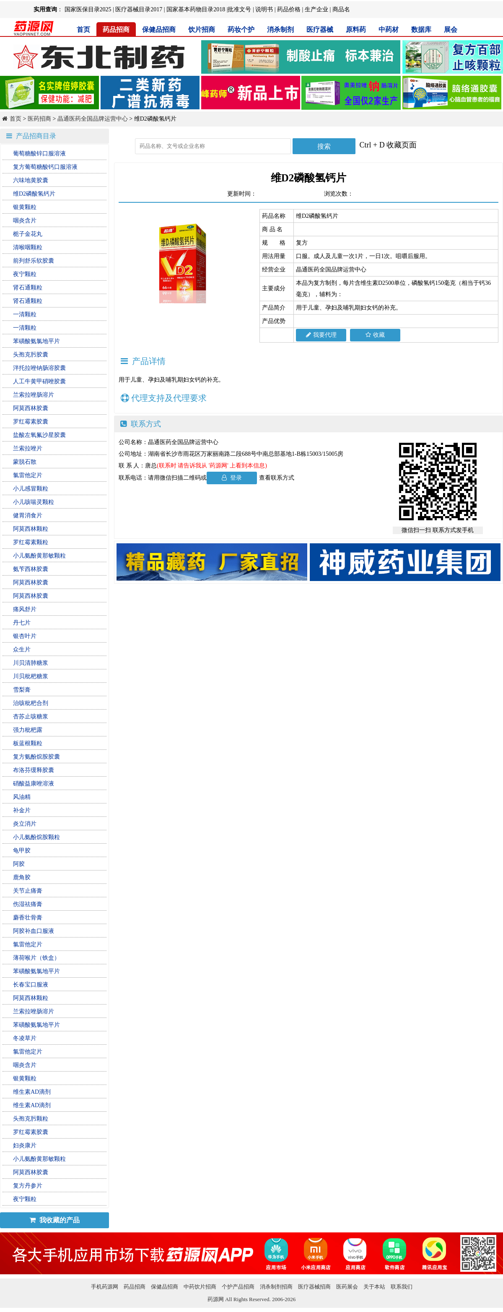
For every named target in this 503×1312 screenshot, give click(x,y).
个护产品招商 (238, 1287)
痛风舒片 (24, 609)
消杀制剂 (280, 29)
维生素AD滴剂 (32, 1092)
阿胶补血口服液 (33, 931)
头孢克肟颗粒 (30, 1119)
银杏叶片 (24, 636)
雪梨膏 (22, 690)
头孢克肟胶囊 (30, 354)
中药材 (389, 29)
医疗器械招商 (314, 1287)
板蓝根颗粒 (27, 743)
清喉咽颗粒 (27, 247)
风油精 (22, 797)
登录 (232, 478)
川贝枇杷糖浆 (30, 676)
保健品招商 (159, 29)
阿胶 (19, 864)
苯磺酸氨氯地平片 (36, 341)
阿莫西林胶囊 (30, 408)
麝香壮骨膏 (27, 917)
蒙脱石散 (24, 462)
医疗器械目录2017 (138, 9)
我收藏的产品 (54, 1220)
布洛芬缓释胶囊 (33, 770)
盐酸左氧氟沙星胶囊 (39, 435)
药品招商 (116, 29)
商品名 (341, 9)
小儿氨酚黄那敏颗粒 (39, 556)
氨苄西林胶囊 (30, 569)
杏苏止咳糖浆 (30, 716)
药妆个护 (241, 29)
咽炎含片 (24, 220)
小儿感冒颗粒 (30, 489)
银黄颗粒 (24, 207)
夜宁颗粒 (24, 274)
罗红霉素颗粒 (30, 542)
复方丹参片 (27, 1186)
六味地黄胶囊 (30, 180)
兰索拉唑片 (27, 448)
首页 (83, 29)
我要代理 (321, 335)
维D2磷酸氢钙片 (34, 194)
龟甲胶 (22, 850)
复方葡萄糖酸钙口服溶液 (45, 167)
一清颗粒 (24, 314)
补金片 (22, 810)
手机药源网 (104, 1287)
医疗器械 (319, 29)
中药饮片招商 (200, 1287)
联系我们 (401, 1287)
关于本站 (374, 1287)
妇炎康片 (24, 1145)
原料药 (356, 29)
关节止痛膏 (27, 891)
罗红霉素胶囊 (30, 421)
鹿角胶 (22, 877)
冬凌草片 (24, 1038)
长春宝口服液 (30, 984)
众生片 (22, 649)
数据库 (421, 29)
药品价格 (289, 9)
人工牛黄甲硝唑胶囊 (39, 381)
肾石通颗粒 (27, 287)
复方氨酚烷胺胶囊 (36, 757)
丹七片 (22, 623)
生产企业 (316, 9)
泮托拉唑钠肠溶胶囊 (39, 368)
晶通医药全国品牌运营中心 (92, 119)
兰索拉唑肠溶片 (33, 395)
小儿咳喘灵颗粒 (33, 502)
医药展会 (347, 1287)
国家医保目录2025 (88, 9)
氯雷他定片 (27, 475)
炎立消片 (24, 824)
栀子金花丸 (27, 234)
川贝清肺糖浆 (30, 663)
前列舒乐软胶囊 (33, 261)
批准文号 (239, 9)
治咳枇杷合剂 (30, 703)
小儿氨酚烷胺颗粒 (36, 837)
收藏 (375, 335)
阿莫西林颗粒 (30, 529)
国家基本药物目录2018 (195, 9)
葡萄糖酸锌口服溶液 (39, 153)
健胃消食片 (27, 515)
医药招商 (39, 119)
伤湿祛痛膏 (27, 904)
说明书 (264, 9)
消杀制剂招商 (276, 1287)
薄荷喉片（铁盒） (36, 958)
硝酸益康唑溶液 (33, 783)
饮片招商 (201, 29)
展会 (450, 29)
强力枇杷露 (27, 730)
